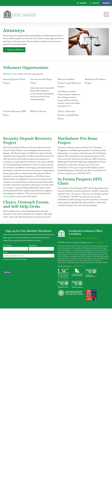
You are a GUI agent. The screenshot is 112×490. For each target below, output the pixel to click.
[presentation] (19, 265)
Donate (106, 3)
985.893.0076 (84, 173)
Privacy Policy (98, 242)
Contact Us (74, 238)
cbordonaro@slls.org (66, 173)
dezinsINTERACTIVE (77, 266)
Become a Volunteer (15, 50)
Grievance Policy (89, 238)
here (9, 74)
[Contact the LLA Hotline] (93, 296)
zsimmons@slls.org (11, 196)
